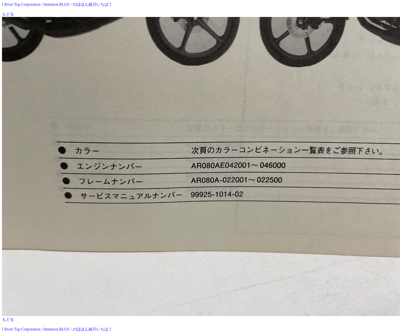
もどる (8, 14)
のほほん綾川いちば (90, 4)
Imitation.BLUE (56, 4)
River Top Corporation (22, 4)
